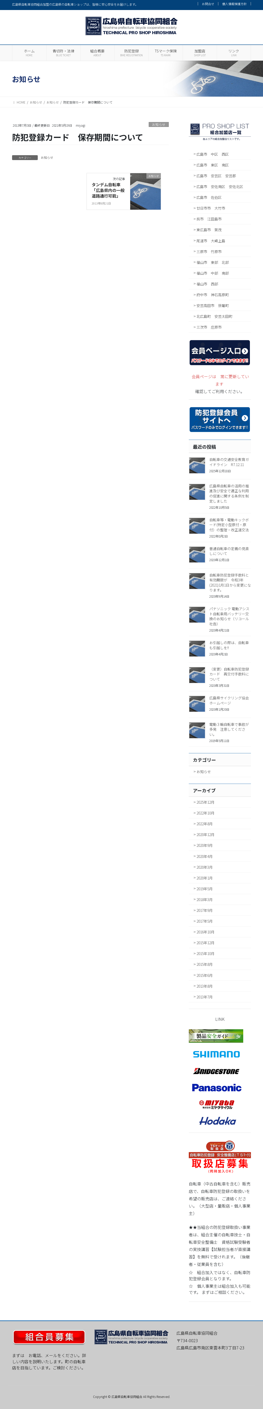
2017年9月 (204, 910)
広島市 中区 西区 (212, 154)
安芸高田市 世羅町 (212, 305)
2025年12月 (205, 802)
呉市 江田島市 (209, 218)
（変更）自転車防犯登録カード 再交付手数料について (229, 674)
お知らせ (158, 124)
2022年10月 (205, 812)
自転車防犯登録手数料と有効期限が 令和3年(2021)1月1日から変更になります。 (230, 582)
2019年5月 (204, 888)
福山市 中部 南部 (212, 273)
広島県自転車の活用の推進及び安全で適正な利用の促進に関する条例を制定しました (229, 493)
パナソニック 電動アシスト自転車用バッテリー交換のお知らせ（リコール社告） (229, 616)
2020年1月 (204, 877)
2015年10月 (205, 953)
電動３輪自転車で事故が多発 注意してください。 (229, 729)
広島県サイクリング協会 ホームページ (230, 700)
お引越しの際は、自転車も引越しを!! (229, 645)
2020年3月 (204, 867)
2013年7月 (204, 996)
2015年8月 (204, 964)
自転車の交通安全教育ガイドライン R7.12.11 (229, 462)
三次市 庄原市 (209, 327)
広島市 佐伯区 (209, 197)
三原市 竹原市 (209, 251)
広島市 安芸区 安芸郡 (216, 175)
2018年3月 (204, 899)
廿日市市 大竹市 (210, 208)
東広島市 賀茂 (209, 229)
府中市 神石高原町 (212, 294)
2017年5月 (204, 921)
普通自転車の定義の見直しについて (229, 551)
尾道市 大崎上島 (210, 240)
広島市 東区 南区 (212, 165)
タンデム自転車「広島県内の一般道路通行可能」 (108, 190)
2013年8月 (204, 986)
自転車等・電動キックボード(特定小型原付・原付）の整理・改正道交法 (229, 524)
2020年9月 (204, 845)
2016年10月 (205, 931)
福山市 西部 (207, 283)
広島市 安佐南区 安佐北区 (219, 186)
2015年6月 (204, 975)
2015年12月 (205, 942)
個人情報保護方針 (234, 3)
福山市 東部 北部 (212, 262)
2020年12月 (205, 834)
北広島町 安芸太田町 (214, 316)
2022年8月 (204, 823)
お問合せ (208, 3)
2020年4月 (204, 856)
